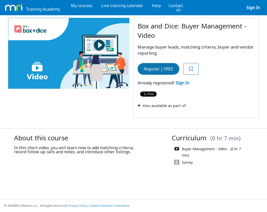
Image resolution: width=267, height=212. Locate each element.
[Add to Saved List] (191, 69)
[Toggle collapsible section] (186, 108)
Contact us (176, 7)
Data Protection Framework (110, 205)
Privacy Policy (77, 205)
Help (156, 5)
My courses (82, 5)
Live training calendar (122, 5)
